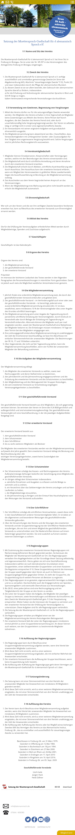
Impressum (30, 827)
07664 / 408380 (17, 812)
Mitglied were (66, 833)
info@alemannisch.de (20, 806)
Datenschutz (44, 827)
